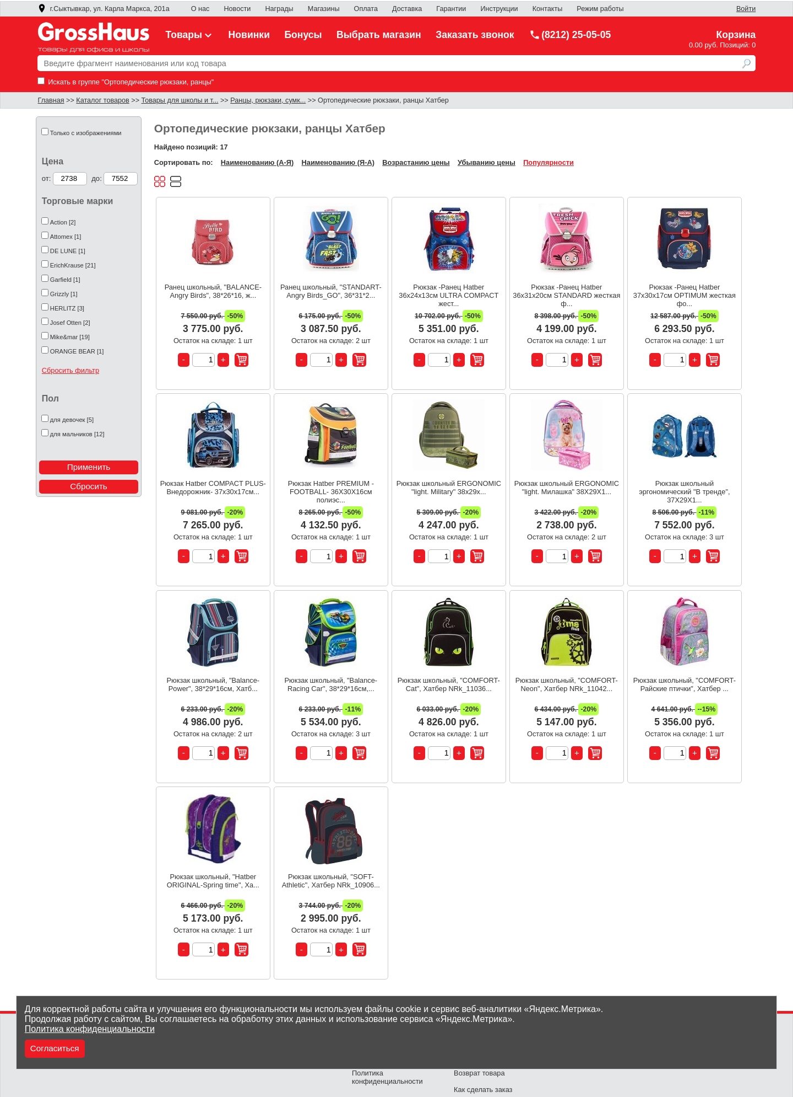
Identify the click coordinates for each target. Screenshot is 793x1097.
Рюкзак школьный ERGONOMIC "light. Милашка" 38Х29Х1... (566, 487)
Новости (237, 9)
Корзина (736, 34)
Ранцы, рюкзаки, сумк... (268, 100)
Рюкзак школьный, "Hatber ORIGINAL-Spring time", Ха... (213, 881)
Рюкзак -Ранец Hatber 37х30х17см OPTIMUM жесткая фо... (684, 295)
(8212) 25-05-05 (570, 34)
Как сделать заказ (483, 1089)
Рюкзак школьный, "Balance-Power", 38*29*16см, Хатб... (213, 684)
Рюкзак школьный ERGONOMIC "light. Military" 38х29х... (449, 487)
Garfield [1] (65, 279)
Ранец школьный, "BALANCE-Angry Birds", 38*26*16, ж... (213, 291)
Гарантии (451, 9)
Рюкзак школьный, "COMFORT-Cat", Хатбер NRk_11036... (449, 684)
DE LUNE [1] (67, 251)
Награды (279, 9)
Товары (190, 34)
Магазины (324, 9)
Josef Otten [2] (70, 322)
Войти (746, 9)
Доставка (407, 9)
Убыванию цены (486, 162)
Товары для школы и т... (180, 100)
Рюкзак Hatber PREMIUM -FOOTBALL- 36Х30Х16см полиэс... (331, 491)
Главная (51, 100)
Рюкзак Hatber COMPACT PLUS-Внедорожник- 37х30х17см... (213, 487)
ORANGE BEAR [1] (77, 351)
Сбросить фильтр (70, 370)
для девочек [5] (72, 419)
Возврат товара (479, 1073)
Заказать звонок (475, 34)
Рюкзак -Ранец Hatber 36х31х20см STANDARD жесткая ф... (566, 295)
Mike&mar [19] (70, 337)
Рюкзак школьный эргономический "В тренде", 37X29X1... (684, 491)
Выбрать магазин (378, 34)
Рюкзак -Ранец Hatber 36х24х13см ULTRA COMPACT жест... (448, 295)
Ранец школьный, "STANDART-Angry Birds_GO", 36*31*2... (331, 291)
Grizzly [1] (64, 294)
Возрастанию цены (415, 162)
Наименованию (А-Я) (257, 162)
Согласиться (54, 1048)
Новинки (249, 34)
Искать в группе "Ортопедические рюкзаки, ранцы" (125, 82)
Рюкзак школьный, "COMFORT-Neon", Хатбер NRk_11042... (566, 684)
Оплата (366, 9)
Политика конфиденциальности (90, 1029)
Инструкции (499, 9)
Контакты (548, 9)
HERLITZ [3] (67, 308)
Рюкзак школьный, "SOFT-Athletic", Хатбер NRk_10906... (331, 881)
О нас (200, 9)
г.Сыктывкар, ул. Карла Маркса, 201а (103, 9)
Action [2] (63, 222)
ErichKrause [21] (73, 265)
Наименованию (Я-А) (338, 162)
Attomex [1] (66, 236)
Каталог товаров (102, 100)
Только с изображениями (86, 133)
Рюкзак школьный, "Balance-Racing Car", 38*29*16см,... (331, 684)
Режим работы (600, 9)
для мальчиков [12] (77, 434)
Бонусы (303, 34)
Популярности (548, 162)
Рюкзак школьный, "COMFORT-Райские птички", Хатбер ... (684, 684)
